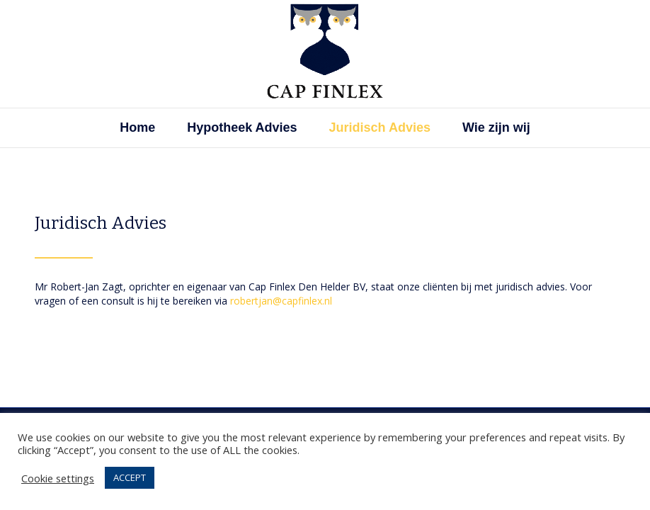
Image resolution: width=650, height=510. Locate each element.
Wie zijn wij (496, 127)
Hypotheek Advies (242, 127)
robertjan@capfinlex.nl (281, 300)
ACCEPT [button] (129, 477)
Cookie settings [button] (57, 478)
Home (137, 127)
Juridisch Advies (380, 127)
